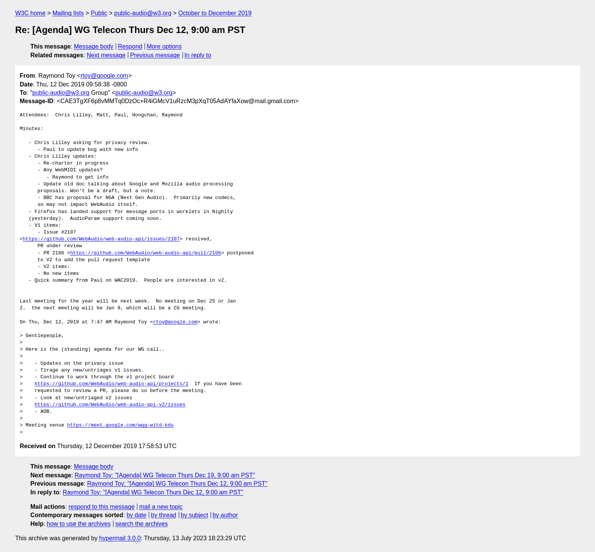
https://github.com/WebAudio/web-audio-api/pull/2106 (145, 253)
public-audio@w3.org (143, 13)
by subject (194, 515)
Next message (106, 55)
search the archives (141, 524)
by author (225, 515)
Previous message (155, 55)
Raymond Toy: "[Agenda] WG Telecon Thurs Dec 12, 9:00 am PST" (177, 483)
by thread (163, 515)
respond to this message (101, 506)
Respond (130, 46)
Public (99, 13)
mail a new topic (161, 506)
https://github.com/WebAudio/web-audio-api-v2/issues (110, 404)
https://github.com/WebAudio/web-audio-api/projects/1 (112, 384)
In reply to (197, 55)
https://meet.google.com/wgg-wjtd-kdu (120, 425)
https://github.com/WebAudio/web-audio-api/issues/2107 (101, 239)
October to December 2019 (215, 13)
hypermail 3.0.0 (119, 538)
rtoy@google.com (104, 75)
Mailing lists (68, 13)
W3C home (30, 13)
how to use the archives (79, 524)
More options (164, 46)
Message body (93, 46)
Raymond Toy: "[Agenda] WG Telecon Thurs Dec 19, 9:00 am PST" (165, 475)
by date (136, 515)
